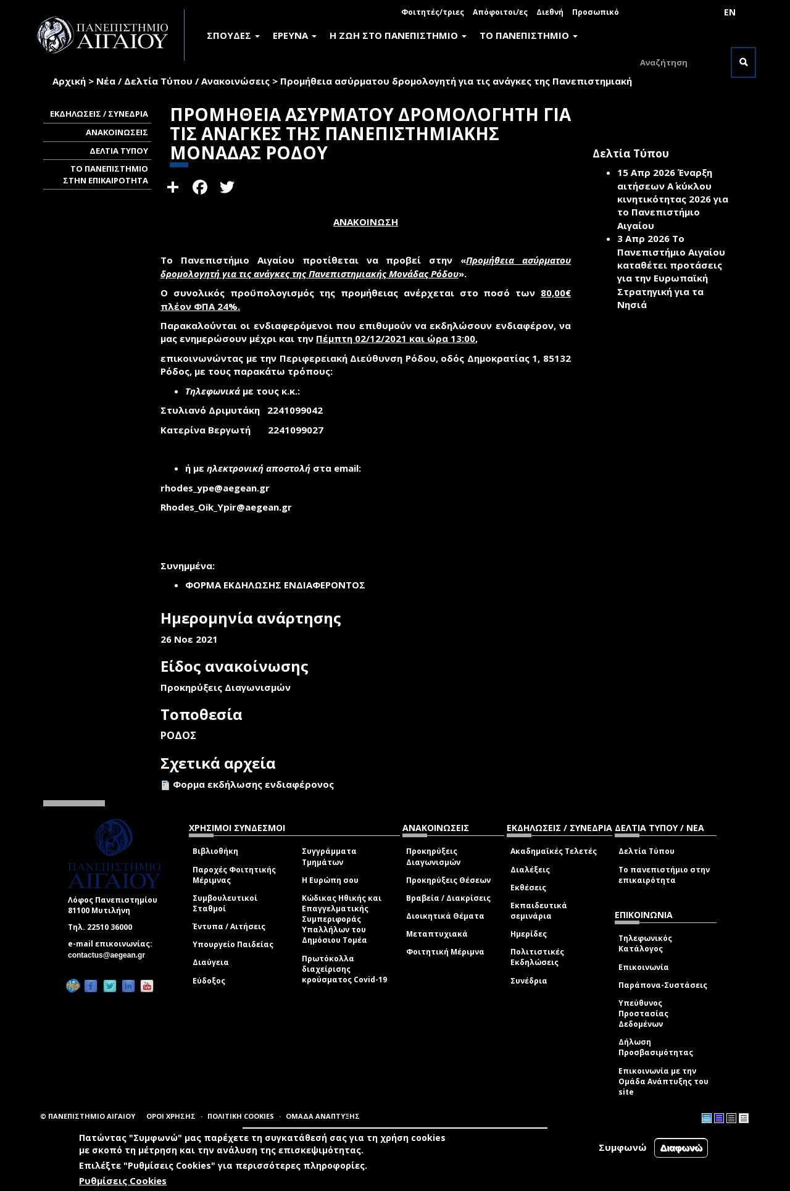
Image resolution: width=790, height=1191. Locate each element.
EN (730, 12)
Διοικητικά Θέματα (445, 916)
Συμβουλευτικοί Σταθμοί (225, 903)
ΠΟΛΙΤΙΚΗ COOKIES (240, 1116)
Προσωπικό (595, 12)
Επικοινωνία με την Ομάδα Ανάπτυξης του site (663, 1081)
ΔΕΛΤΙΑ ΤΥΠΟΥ (118, 150)
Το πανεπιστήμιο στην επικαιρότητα (664, 874)
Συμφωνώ (623, 1147)
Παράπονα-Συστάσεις (662, 985)
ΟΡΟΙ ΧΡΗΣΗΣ (171, 1116)
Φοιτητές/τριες (432, 12)
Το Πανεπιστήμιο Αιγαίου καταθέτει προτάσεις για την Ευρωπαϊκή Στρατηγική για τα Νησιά (671, 271)
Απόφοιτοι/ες (500, 12)
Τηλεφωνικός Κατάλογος (645, 943)
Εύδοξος (209, 981)
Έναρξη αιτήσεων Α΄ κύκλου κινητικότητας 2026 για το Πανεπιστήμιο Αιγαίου (672, 199)
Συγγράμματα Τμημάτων (329, 856)
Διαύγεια (211, 962)
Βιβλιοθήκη (215, 851)
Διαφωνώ (681, 1147)
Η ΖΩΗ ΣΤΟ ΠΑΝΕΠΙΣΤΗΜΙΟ (398, 35)
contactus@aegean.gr (110, 955)
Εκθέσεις (528, 887)
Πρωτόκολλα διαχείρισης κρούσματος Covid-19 (344, 969)
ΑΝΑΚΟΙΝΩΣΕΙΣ (117, 132)
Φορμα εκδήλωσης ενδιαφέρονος (253, 784)
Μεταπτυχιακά (437, 934)
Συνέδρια (528, 981)
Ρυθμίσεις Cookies (123, 1180)
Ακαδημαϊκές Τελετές (553, 851)
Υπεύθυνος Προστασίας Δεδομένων (643, 1013)
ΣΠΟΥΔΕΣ (233, 35)
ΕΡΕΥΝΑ (295, 35)
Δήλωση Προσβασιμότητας (655, 1047)
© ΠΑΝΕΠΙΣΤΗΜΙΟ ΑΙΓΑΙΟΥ (87, 1116)
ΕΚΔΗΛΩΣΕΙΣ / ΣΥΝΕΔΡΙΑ (99, 113)
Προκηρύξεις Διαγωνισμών (433, 856)
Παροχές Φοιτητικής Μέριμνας (234, 874)
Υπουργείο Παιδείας (233, 944)
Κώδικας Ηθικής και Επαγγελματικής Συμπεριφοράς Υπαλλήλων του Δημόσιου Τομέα (341, 919)
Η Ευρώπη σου (330, 880)
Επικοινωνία (643, 967)
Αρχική (69, 81)
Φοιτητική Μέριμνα (445, 952)
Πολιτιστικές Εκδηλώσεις (537, 957)
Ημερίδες (528, 934)
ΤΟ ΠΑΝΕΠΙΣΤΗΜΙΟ (529, 35)
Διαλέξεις (530, 869)
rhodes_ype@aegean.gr (218, 488)
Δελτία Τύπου (646, 851)
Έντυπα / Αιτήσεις (229, 926)
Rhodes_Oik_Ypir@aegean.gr (229, 507)
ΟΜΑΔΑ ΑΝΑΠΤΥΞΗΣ (323, 1116)
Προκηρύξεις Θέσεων (448, 880)
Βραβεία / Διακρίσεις (448, 898)
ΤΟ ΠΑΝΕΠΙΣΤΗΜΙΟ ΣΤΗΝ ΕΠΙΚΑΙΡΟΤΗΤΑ (105, 174)
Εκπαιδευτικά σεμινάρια (538, 910)
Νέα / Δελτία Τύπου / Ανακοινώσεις (183, 81)
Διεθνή (549, 12)
